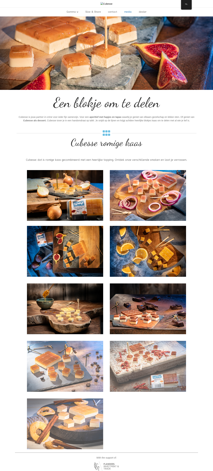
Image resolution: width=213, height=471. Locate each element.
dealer (143, 28)
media (128, 28)
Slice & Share (93, 28)
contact (112, 28)
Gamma (71, 28)
